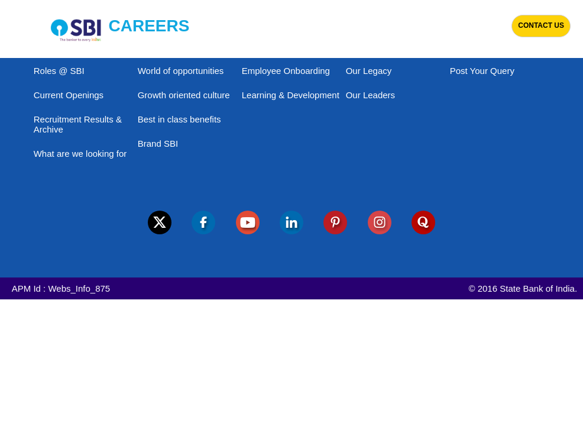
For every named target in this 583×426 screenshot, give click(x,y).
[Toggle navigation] (15, 29)
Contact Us (541, 25)
